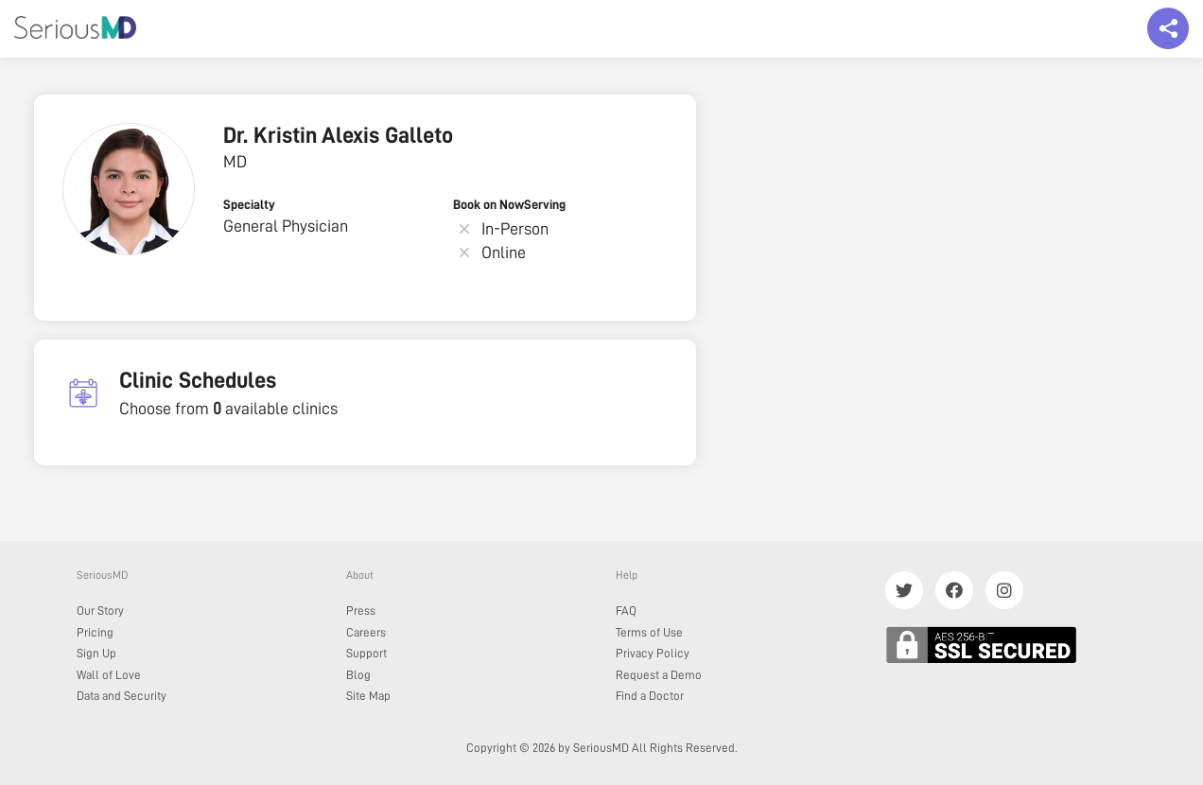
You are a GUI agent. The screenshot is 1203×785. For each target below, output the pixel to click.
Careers (366, 632)
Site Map (368, 695)
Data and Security (121, 695)
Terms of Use (649, 632)
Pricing (95, 632)
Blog (358, 675)
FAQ (626, 610)
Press (360, 610)
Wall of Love (109, 675)
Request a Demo (659, 675)
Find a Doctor (650, 695)
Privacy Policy (652, 653)
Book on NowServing (509, 204)
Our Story (100, 610)
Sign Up (96, 653)
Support (366, 653)
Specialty (249, 204)
